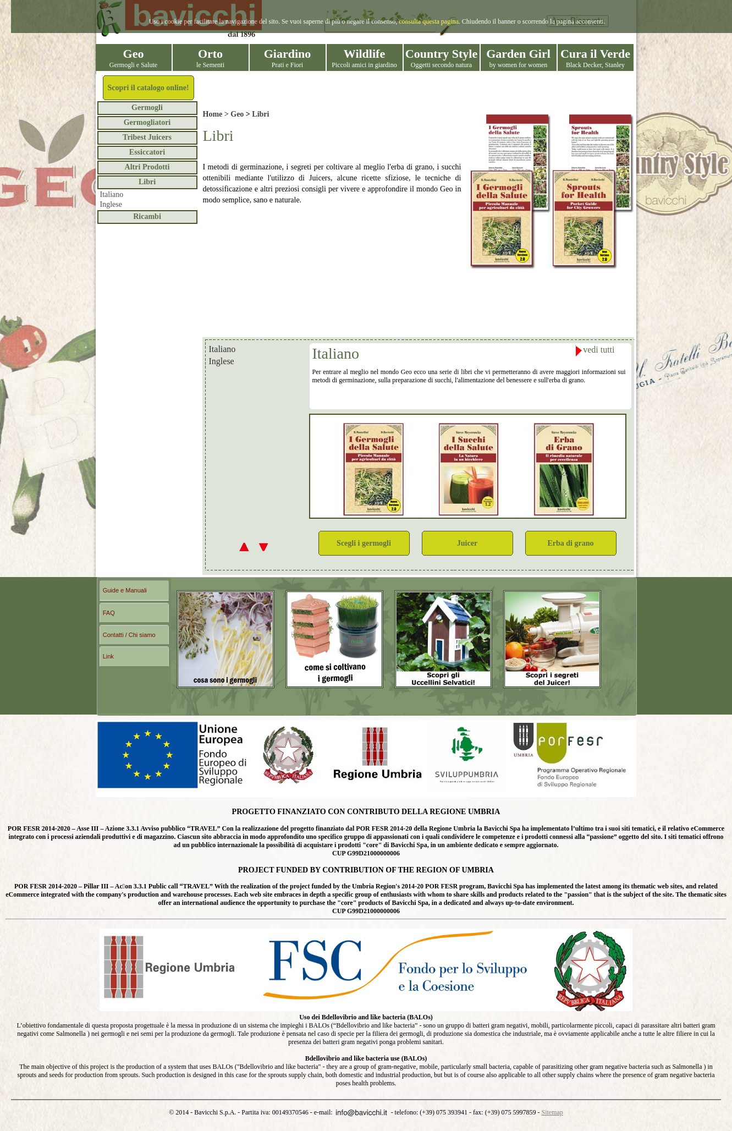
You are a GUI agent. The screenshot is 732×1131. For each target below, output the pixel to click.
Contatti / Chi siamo (129, 635)
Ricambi (147, 216)
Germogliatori (147, 122)
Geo (237, 114)
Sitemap (552, 1112)
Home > (217, 114)
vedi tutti (594, 350)
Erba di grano (570, 543)
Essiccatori (147, 152)
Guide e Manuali (125, 590)
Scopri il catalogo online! (148, 88)
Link (108, 656)
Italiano (112, 194)
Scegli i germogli (364, 543)
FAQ (109, 613)
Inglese (111, 204)
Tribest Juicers (147, 137)
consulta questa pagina (429, 21)
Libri (147, 182)
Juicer (467, 543)
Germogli (147, 107)
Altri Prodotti (147, 167)
